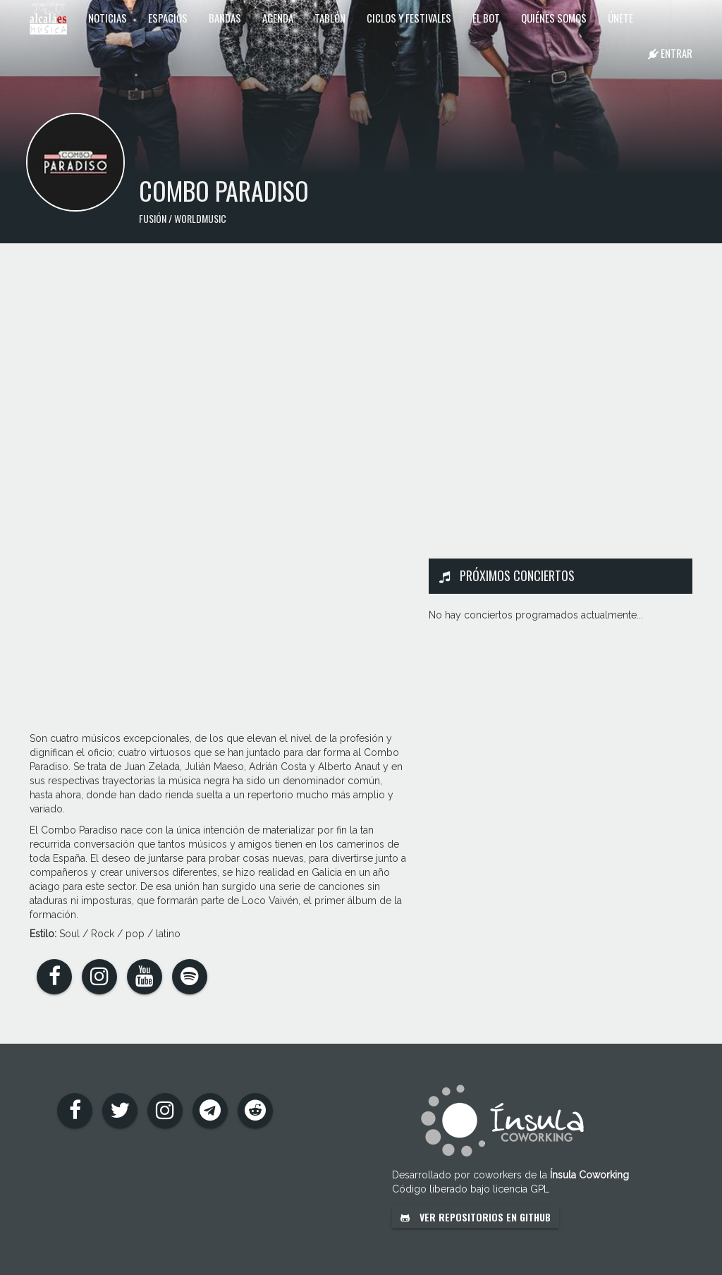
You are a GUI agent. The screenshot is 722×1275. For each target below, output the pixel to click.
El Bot (486, 17)
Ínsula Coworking (589, 1175)
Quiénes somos (554, 17)
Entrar (670, 53)
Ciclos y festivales (409, 17)
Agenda (277, 17)
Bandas (225, 17)
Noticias (107, 17)
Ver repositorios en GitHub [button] (475, 1216)
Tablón (329, 17)
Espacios (168, 17)
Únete (620, 17)
